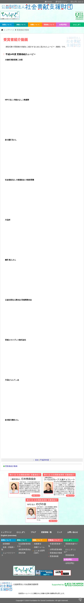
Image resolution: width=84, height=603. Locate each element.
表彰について (21, 24)
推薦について (35, 24)
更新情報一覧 (46, 532)
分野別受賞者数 (56, 549)
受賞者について (49, 24)
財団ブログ (59, 2)
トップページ (9, 30)
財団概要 (6, 544)
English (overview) (8, 535)
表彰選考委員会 (24, 549)
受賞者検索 (54, 556)
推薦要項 (37, 544)
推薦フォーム (39, 547)
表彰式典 (21, 553)
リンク (59, 532)
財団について (7, 24)
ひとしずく (77, 24)
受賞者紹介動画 (23, 30)
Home (46, 2)
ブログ (33, 532)
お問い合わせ (75, 2)
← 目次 (35, 460)
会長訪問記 (63, 24)
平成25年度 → (45, 460)
